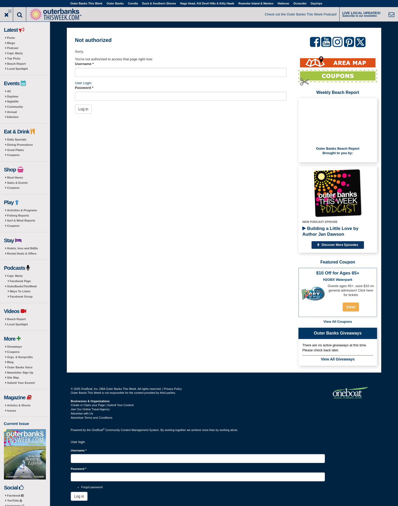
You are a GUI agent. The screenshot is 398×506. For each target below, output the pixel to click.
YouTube (14, 500)
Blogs (11, 43)
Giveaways (14, 346)
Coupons (13, 155)
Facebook (15, 495)
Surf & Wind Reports (21, 220)
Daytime (12, 96)
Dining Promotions (20, 144)
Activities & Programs (22, 210)
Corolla (133, 3)
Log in (83, 109)
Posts (11, 37)
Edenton (13, 117)
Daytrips (316, 3)
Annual (12, 112)
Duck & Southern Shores (159, 3)
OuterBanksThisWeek (22, 286)
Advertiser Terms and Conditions (91, 417)
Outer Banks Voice (19, 367)
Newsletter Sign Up (20, 372)
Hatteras (283, 3)
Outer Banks (115, 3)
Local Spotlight (17, 68)
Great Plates (15, 150)
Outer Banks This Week (86, 3)
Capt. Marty (15, 53)
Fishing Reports (18, 215)
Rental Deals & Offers (21, 253)
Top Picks (13, 58)
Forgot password (92, 487)
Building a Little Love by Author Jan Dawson (330, 231)
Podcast (12, 48)
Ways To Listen (20, 291)
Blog (10, 362)
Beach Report (16, 63)
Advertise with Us (82, 413)
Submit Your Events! (21, 382)
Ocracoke (300, 3)
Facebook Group (21, 296)
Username (84, 64)
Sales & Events (17, 182)
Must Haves (15, 177)
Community (15, 106)
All (9, 91)
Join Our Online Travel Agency (90, 409)
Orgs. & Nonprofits (20, 357)
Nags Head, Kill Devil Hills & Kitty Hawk (207, 3)
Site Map (13, 377)
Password (84, 88)
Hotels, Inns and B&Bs (22, 248)
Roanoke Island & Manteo (256, 3)
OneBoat (98, 430)
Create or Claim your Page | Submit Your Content (102, 405)
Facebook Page (20, 281)
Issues (11, 410)
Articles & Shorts (18, 405)
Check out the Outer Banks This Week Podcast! (301, 14)
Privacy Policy (173, 388)
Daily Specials (16, 139)
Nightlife (13, 101)
